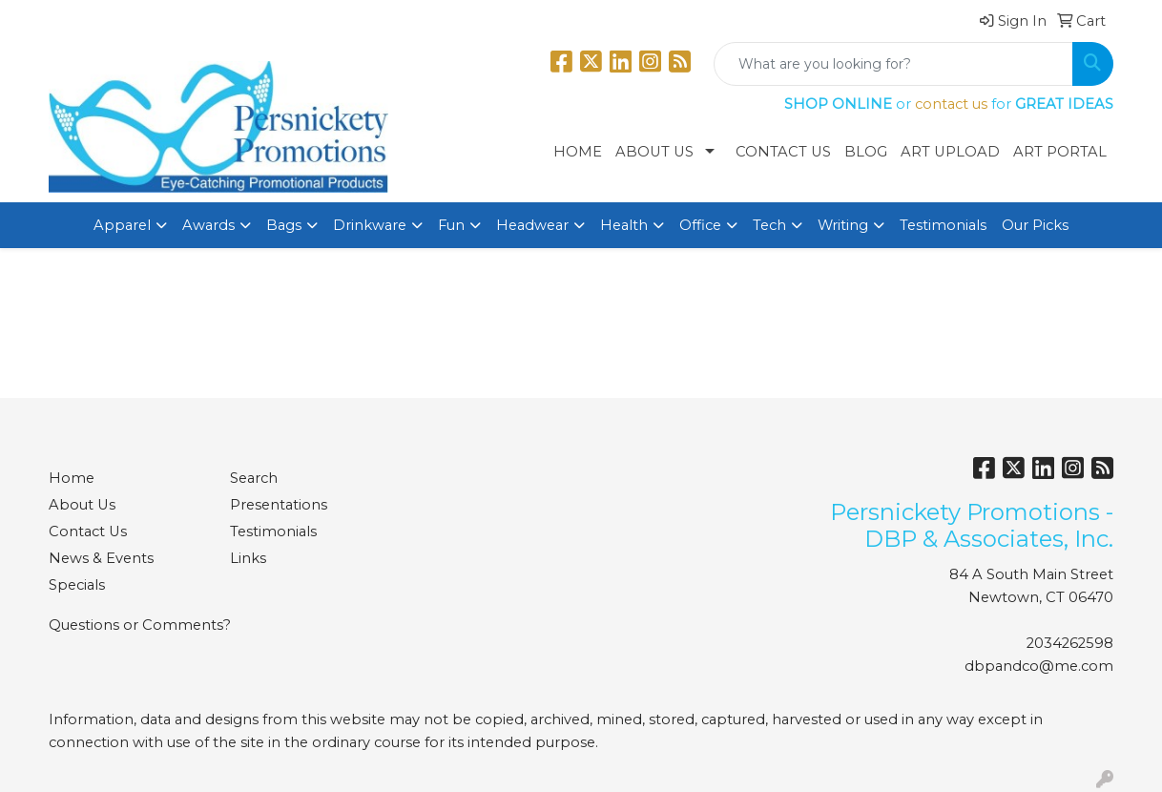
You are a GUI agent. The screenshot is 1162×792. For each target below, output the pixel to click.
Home (577, 151)
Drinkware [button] (369, 225)
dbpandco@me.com (1039, 666)
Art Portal (1060, 151)
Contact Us (783, 151)
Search (254, 478)
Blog (865, 151)
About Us (654, 151)
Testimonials (943, 225)
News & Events (101, 558)
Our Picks (1035, 225)
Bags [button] (283, 225)
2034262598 (1070, 643)
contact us (951, 104)
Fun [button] (451, 225)
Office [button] (700, 225)
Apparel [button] (122, 225)
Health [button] (624, 225)
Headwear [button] (532, 225)
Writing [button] (843, 225)
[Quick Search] (893, 64)
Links (248, 558)
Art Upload (950, 151)
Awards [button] (208, 225)
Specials (77, 585)
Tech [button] (769, 225)
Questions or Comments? (140, 625)
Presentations (278, 504)
